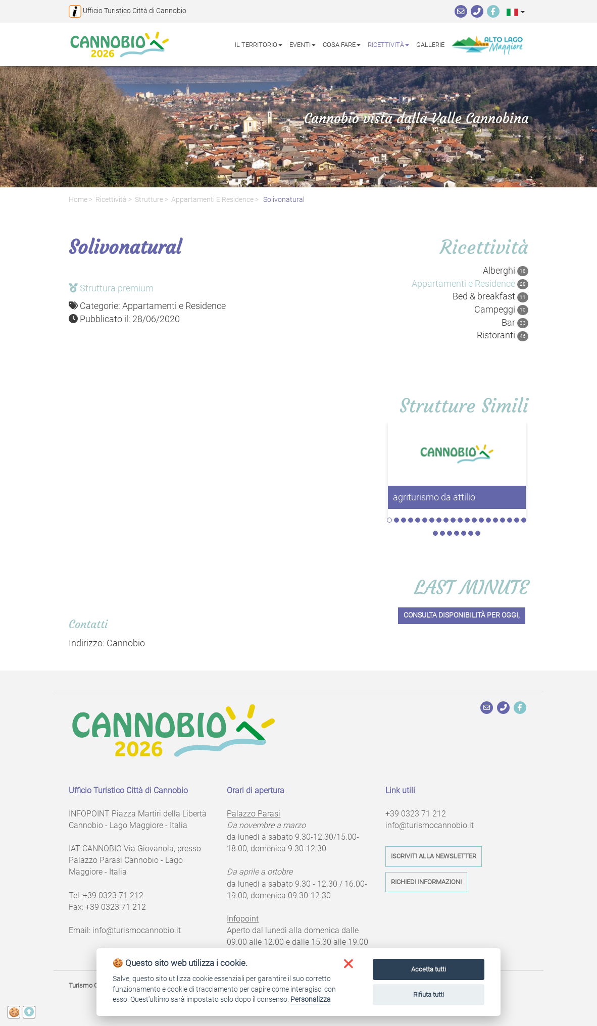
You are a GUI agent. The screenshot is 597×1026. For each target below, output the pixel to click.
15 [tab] (488, 520)
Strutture (149, 199)
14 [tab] (481, 520)
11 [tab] (460, 520)
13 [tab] (474, 520)
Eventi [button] (302, 44)
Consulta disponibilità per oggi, (462, 615)
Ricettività (111, 199)
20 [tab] (523, 520)
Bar (515, 322)
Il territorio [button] (258, 44)
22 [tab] (442, 533)
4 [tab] (410, 520)
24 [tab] (456, 533)
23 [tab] (449, 533)
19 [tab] (516, 520)
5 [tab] (417, 520)
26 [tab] (470, 533)
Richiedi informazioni (426, 882)
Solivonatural (283, 199)
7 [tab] (431, 520)
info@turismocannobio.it (136, 930)
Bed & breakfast (490, 296)
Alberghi (505, 270)
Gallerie (430, 44)
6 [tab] (424, 520)
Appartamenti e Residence (212, 199)
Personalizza (310, 999)
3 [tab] (403, 520)
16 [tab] (495, 520)
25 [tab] (463, 533)
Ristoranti (502, 335)
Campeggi (501, 309)
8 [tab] (438, 520)
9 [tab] (446, 520)
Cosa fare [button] (342, 44)
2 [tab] (396, 520)
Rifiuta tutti (428, 994)
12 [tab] (467, 520)
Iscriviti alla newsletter (433, 856)
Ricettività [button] (388, 44)
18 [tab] (509, 520)
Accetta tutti (428, 969)
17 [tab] (502, 520)
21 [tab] (435, 533)
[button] (515, 12)
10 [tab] (453, 520)
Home (78, 199)
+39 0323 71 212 (113, 895)
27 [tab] (477, 533)
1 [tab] (389, 520)
